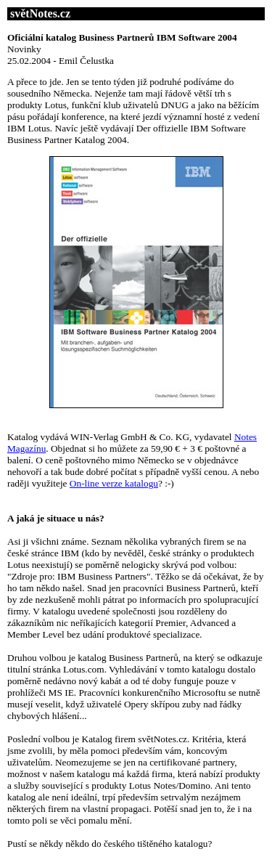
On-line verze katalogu (114, 483)
